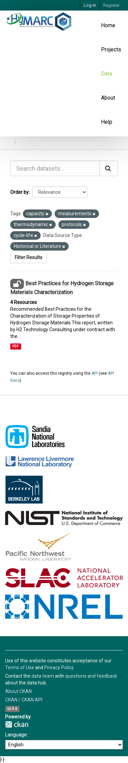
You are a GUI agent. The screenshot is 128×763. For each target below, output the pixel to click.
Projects (111, 49)
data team (42, 676)
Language (16, 734)
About (108, 98)
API (94, 373)
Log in (90, 5)
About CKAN (18, 691)
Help (106, 122)
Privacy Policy (59, 667)
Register (111, 5)
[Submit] (108, 168)
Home (108, 25)
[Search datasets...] (55, 168)
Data (106, 73)
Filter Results (28, 257)
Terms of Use (19, 667)
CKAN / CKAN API (23, 699)
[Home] (8, 141)
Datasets (31, 141)
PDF (15, 346)
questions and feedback (91, 676)
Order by (19, 192)
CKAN (16, 724)
